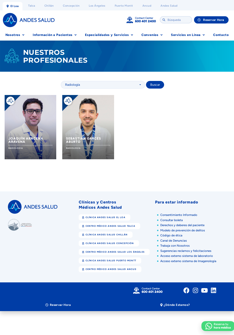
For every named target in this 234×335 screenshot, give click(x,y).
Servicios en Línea (188, 35)
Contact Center (144, 17)
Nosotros (15, 35)
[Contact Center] (130, 20)
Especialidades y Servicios (109, 35)
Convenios (152, 35)
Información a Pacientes (55, 35)
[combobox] (103, 85)
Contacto (221, 35)
